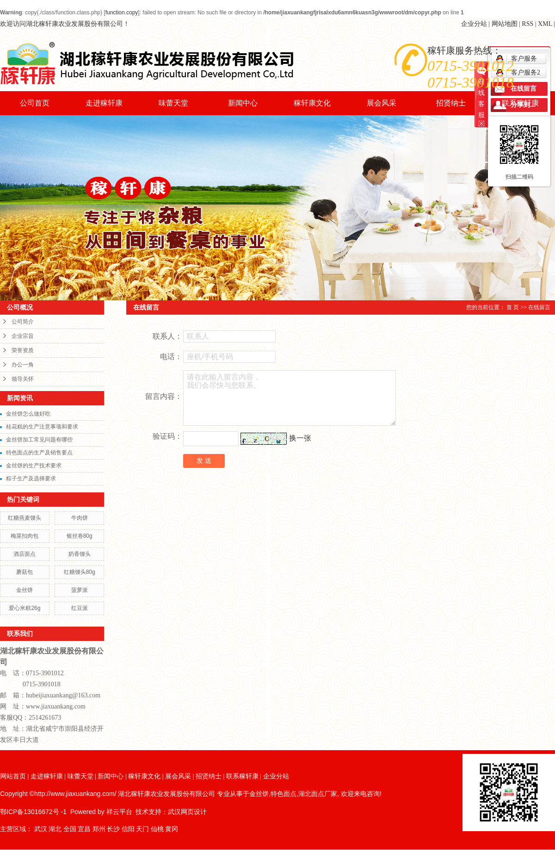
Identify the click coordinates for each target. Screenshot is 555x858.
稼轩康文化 (312, 103)
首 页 (512, 307)
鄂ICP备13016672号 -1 (33, 811)
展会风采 (381, 103)
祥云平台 (119, 811)
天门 (142, 829)
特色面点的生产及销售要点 (39, 452)
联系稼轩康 (520, 103)
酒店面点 (24, 554)
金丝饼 (24, 590)
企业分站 (474, 23)
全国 (69, 829)
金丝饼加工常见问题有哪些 (39, 439)
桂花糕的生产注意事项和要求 (42, 426)
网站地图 (505, 23)
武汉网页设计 (187, 811)
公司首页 (34, 103)
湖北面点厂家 (317, 793)
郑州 (98, 829)
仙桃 (157, 829)
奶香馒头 (79, 554)
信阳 (128, 829)
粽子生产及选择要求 (31, 478)
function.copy (121, 12)
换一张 (300, 438)
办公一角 (23, 364)
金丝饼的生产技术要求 (34, 465)
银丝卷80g (79, 536)
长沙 (113, 829)
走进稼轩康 (104, 103)
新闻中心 (243, 103)
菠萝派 (79, 590)
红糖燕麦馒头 (24, 518)
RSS (527, 23)
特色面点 (283, 793)
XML (545, 23)
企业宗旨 (23, 336)
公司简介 (23, 321)
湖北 (55, 829)
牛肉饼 (79, 518)
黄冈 (171, 829)
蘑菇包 (24, 572)
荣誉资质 (23, 350)
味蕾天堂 (173, 103)
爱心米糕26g (24, 608)
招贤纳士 (451, 103)
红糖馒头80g (79, 572)
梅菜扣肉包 (24, 536)
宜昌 (84, 829)
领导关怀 (23, 379)
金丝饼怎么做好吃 (28, 413)
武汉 (40, 829)
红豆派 (79, 608)
